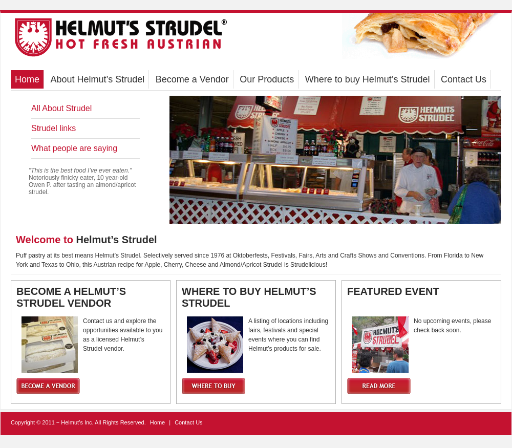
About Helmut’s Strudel (97, 79)
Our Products (267, 79)
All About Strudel (61, 108)
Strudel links (53, 128)
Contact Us (463, 79)
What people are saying (74, 148)
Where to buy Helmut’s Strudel (367, 79)
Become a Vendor (192, 79)
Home (27, 79)
